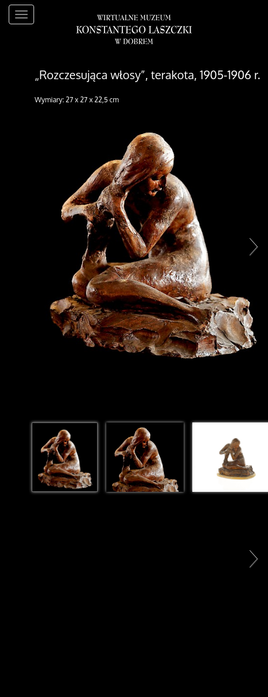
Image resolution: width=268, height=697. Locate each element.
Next (250, 246)
